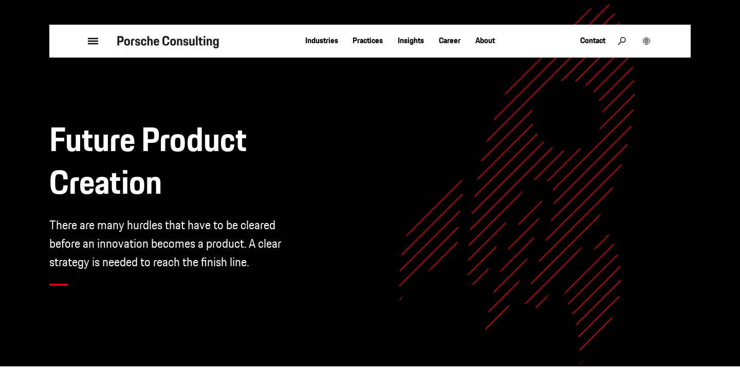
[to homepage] (168, 41)
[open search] (622, 41)
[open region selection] (646, 41)
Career (449, 40)
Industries (321, 40)
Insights (411, 40)
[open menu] (79, 41)
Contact (592, 40)
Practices (368, 40)
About (485, 40)
